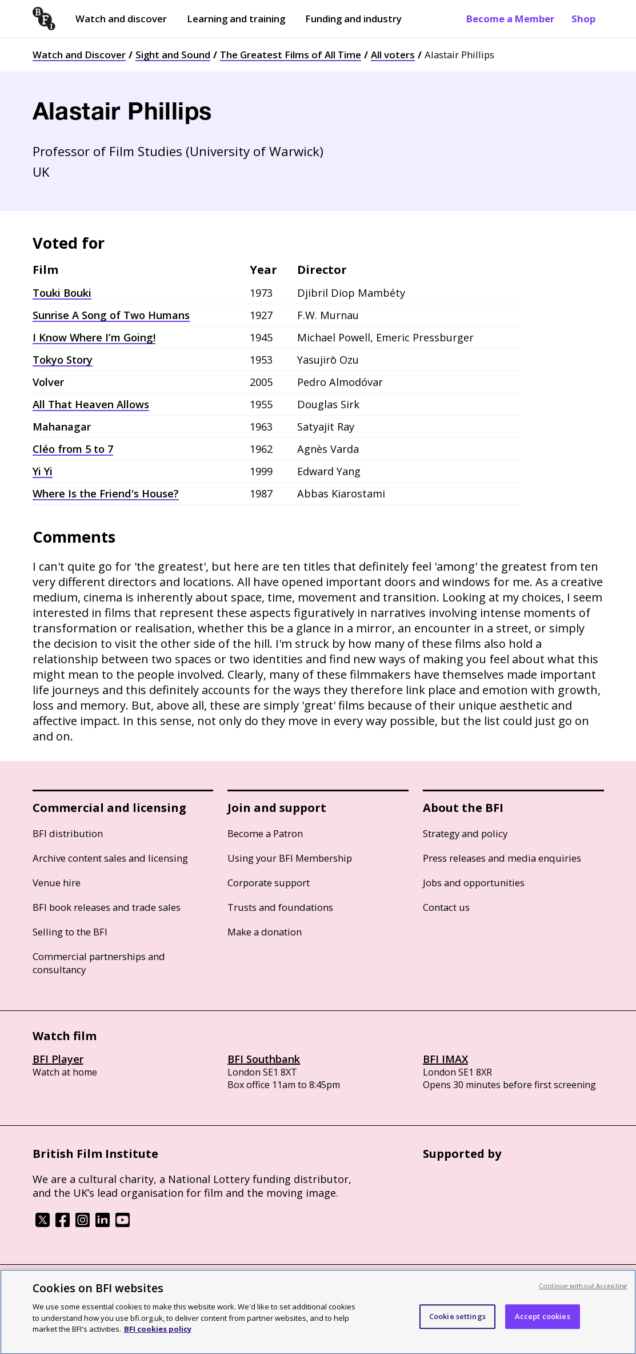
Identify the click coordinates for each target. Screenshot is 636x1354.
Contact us (446, 907)
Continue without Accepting (583, 1295)
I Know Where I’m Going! (94, 337)
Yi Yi (43, 471)
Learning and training (236, 18)
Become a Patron (265, 833)
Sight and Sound (172, 54)
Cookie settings (457, 1325)
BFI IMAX (445, 1059)
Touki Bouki (62, 293)
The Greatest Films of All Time (290, 54)
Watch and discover (121, 18)
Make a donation (264, 931)
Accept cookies (542, 1325)
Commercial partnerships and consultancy (99, 963)
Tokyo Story (63, 360)
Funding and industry (353, 18)
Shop (583, 18)
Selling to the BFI (70, 931)
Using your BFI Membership (289, 858)
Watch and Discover (79, 54)
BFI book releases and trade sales (107, 907)
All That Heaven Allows (91, 404)
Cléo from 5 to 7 (73, 449)
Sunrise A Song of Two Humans (111, 315)
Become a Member (510, 18)
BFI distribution (68, 833)
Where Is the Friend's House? (106, 493)
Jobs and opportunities (474, 882)
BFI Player (58, 1059)
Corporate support (268, 882)
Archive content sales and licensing (110, 858)
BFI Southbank (263, 1059)
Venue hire (57, 882)
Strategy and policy (465, 833)
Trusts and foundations (280, 907)
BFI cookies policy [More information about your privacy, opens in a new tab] (157, 1338)
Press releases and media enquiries (502, 858)
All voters (393, 54)
